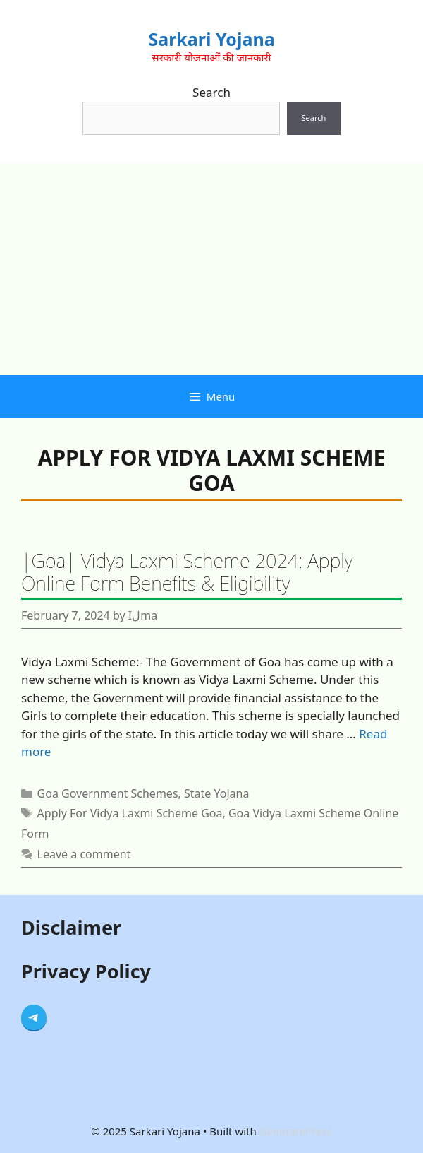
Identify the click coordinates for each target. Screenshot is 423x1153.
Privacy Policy (86, 971)
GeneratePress (295, 1131)
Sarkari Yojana (211, 39)
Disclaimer (71, 927)
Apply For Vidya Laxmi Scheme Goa (130, 813)
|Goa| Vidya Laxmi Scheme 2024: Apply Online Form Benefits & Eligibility (186, 572)
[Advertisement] (211, 269)
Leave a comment (84, 854)
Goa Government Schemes (107, 793)
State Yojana (216, 793)
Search (211, 92)
